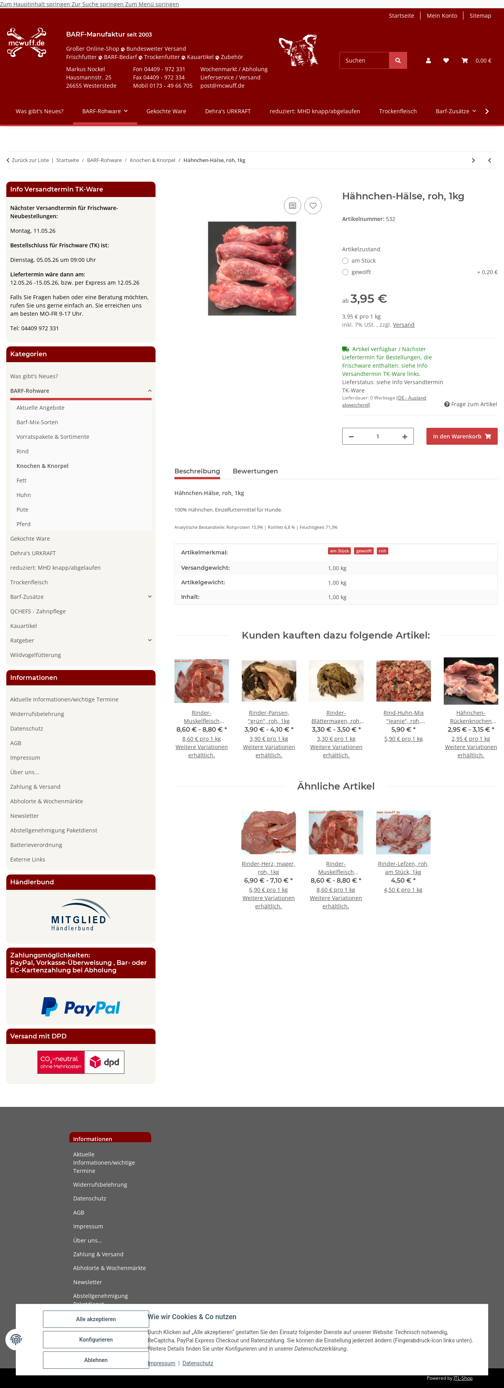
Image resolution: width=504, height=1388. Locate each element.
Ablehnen (95, 1360)
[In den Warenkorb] (180, 186)
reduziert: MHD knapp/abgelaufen (55, 567)
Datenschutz (198, 1363)
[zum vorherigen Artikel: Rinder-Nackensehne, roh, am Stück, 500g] (490, 160)
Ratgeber (22, 640)
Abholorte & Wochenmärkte (46, 801)
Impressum (161, 1363)
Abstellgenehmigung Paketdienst (53, 830)
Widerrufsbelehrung (37, 714)
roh (382, 551)
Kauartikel (23, 626)
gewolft (425, 272)
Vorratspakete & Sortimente (53, 436)
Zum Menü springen (152, 4)
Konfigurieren (96, 1339)
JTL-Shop (463, 1378)
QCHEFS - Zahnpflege (38, 611)
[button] (428, 60)
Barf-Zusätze (27, 596)
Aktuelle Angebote (41, 407)
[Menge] (377, 436)
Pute (22, 509)
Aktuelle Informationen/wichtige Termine (64, 699)
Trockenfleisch (29, 582)
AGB (15, 743)
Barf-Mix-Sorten (37, 422)
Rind (23, 451)
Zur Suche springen (98, 4)
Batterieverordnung (36, 845)
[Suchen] (364, 60)
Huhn (24, 495)
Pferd (24, 524)
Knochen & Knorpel (43, 465)
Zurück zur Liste (30, 160)
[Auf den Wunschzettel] (313, 205)
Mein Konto (442, 15)
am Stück (364, 260)
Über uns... (24, 772)
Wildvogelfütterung (35, 655)
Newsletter (24, 815)
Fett (21, 480)
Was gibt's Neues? (34, 376)
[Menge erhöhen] (404, 436)
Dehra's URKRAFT (33, 553)
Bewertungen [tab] (255, 471)
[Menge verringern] (351, 436)
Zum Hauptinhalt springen (36, 4)
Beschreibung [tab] (197, 471)
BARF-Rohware (29, 390)
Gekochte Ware (30, 538)
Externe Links (27, 859)
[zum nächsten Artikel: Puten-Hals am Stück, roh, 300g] (473, 160)
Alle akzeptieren (96, 1319)
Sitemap (480, 15)
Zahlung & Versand (35, 786)
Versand (404, 324)
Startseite (401, 15)
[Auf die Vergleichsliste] (292, 205)
